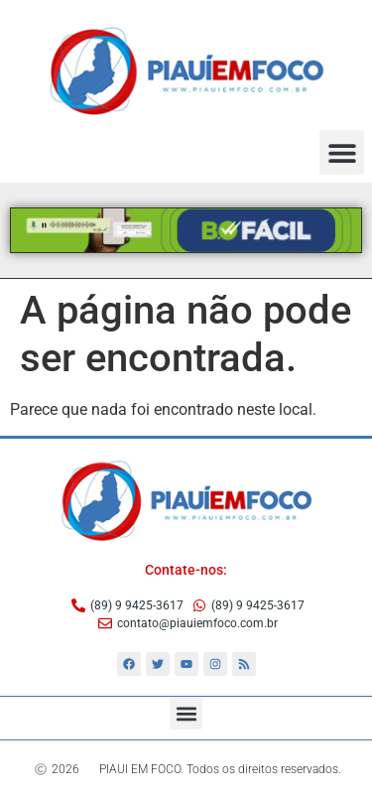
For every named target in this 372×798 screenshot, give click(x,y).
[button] (341, 152)
